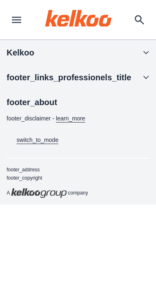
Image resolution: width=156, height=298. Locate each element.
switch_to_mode (32, 140)
